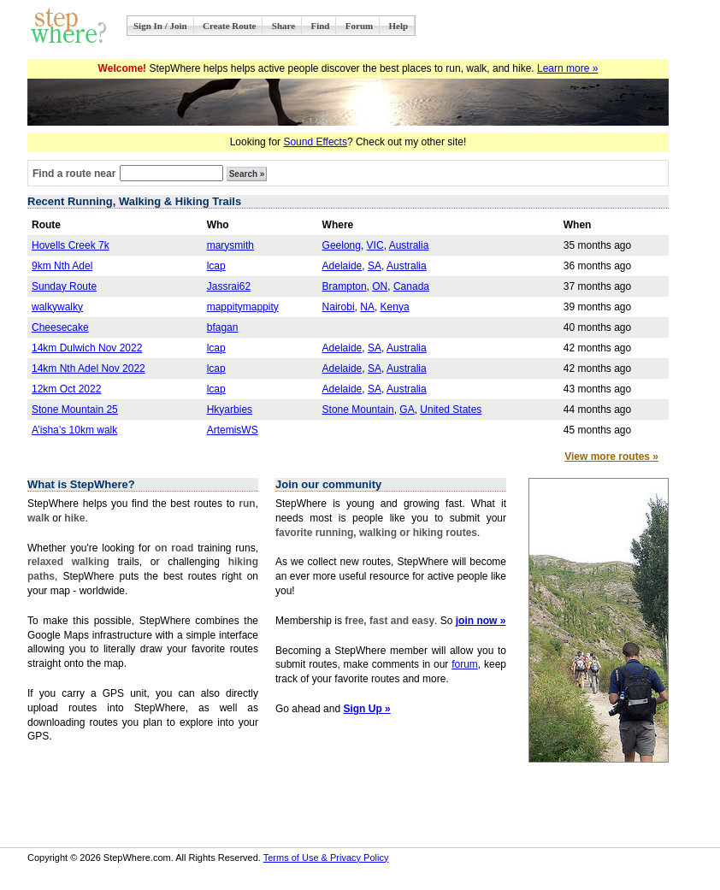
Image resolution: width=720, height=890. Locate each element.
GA (406, 410)
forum (464, 664)
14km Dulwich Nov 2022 (87, 348)
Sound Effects (315, 142)
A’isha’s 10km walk (74, 430)
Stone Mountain (358, 410)
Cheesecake (60, 327)
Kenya (395, 307)
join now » (481, 621)
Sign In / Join (160, 26)
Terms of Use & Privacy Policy (326, 857)
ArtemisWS (232, 430)
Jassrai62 (229, 286)
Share (283, 26)
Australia (409, 245)
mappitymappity (243, 307)
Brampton (344, 286)
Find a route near (73, 174)
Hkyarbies (229, 410)
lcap (216, 266)
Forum (359, 26)
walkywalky (57, 307)
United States (450, 410)
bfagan (223, 327)
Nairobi (338, 307)
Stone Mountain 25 (75, 410)
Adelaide (342, 266)
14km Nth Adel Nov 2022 (88, 368)
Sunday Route (64, 286)
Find (319, 26)
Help (399, 26)
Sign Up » (366, 709)
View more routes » (611, 457)
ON (379, 286)
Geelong (341, 245)
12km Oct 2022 (66, 389)
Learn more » (567, 68)
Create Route (229, 26)
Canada (411, 286)
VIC (375, 245)
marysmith (230, 245)
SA (374, 266)
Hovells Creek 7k (70, 245)
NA (367, 307)
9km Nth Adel (62, 266)
